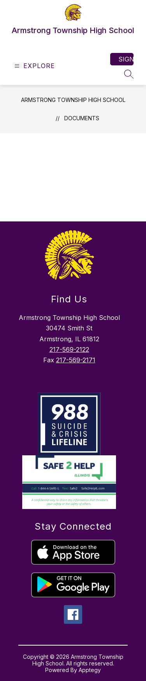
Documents (81, 118)
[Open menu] (33, 66)
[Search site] (129, 74)
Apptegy (90, 670)
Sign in (126, 59)
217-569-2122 (69, 349)
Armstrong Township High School (73, 100)
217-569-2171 (75, 360)
